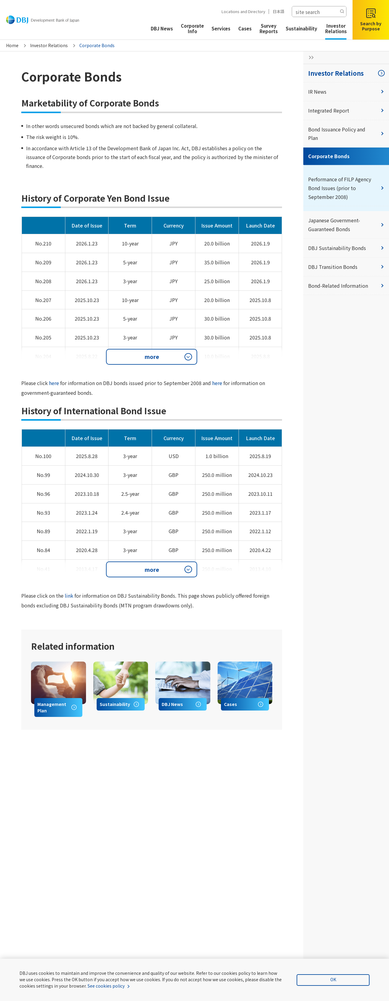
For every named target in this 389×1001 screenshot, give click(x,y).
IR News (346, 91)
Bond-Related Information (346, 285)
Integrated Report (346, 110)
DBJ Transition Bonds (346, 266)
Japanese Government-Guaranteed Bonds (346, 225)
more (152, 356)
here (54, 383)
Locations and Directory (241, 11)
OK (333, 979)
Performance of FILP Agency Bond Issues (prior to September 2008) (346, 188)
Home (12, 45)
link (69, 595)
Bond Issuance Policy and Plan (346, 134)
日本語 (276, 11)
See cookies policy (106, 986)
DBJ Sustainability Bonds (346, 248)
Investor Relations (49, 45)
